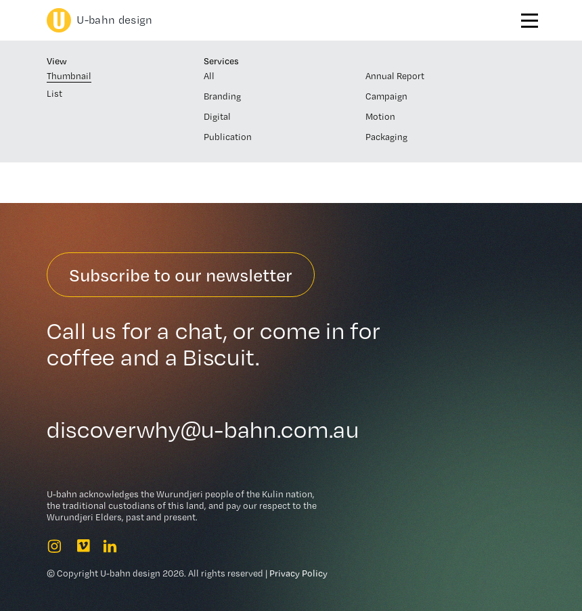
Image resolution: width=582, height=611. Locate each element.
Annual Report (394, 75)
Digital (217, 116)
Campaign (386, 96)
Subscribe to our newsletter (180, 275)
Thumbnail (69, 75)
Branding (222, 96)
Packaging (386, 136)
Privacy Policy (298, 573)
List (54, 93)
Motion (380, 116)
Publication (228, 136)
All (209, 75)
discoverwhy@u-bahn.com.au (203, 429)
